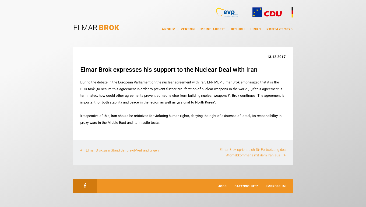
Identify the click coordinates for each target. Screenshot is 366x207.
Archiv (168, 29)
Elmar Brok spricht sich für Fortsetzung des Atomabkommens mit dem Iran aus (253, 152)
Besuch (238, 29)
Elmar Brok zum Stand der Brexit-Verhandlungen (122, 150)
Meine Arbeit (213, 29)
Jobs (222, 186)
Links (255, 29)
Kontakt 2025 (280, 29)
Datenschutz (246, 186)
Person (188, 29)
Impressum (276, 186)
